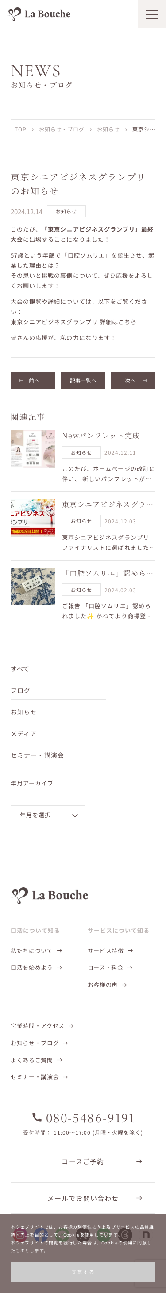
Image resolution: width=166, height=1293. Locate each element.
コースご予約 (83, 1161)
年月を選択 (35, 815)
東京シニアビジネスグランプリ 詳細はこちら (74, 322)
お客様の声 (103, 984)
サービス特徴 (106, 950)
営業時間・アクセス (38, 1025)
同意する (83, 1271)
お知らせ (108, 129)
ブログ (21, 690)
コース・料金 (106, 967)
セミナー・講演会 (37, 755)
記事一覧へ (83, 380)
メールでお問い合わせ (83, 1198)
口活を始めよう (32, 967)
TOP (21, 129)
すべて (20, 668)
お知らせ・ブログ (62, 129)
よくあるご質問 (32, 1060)
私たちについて (32, 950)
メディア (24, 733)
